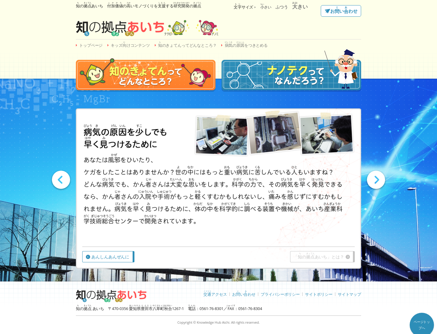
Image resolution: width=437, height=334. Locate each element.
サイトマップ (349, 294)
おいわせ (343, 10)
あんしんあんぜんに (110, 257)
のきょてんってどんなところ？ (187, 44)
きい (300, 6)
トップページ (91, 45)
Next (376, 180)
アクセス (215, 293)
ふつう (282, 7)
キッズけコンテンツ (130, 44)
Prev (61, 180)
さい (265, 7)
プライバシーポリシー (280, 294)
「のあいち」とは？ (318, 256)
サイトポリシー (318, 294)
